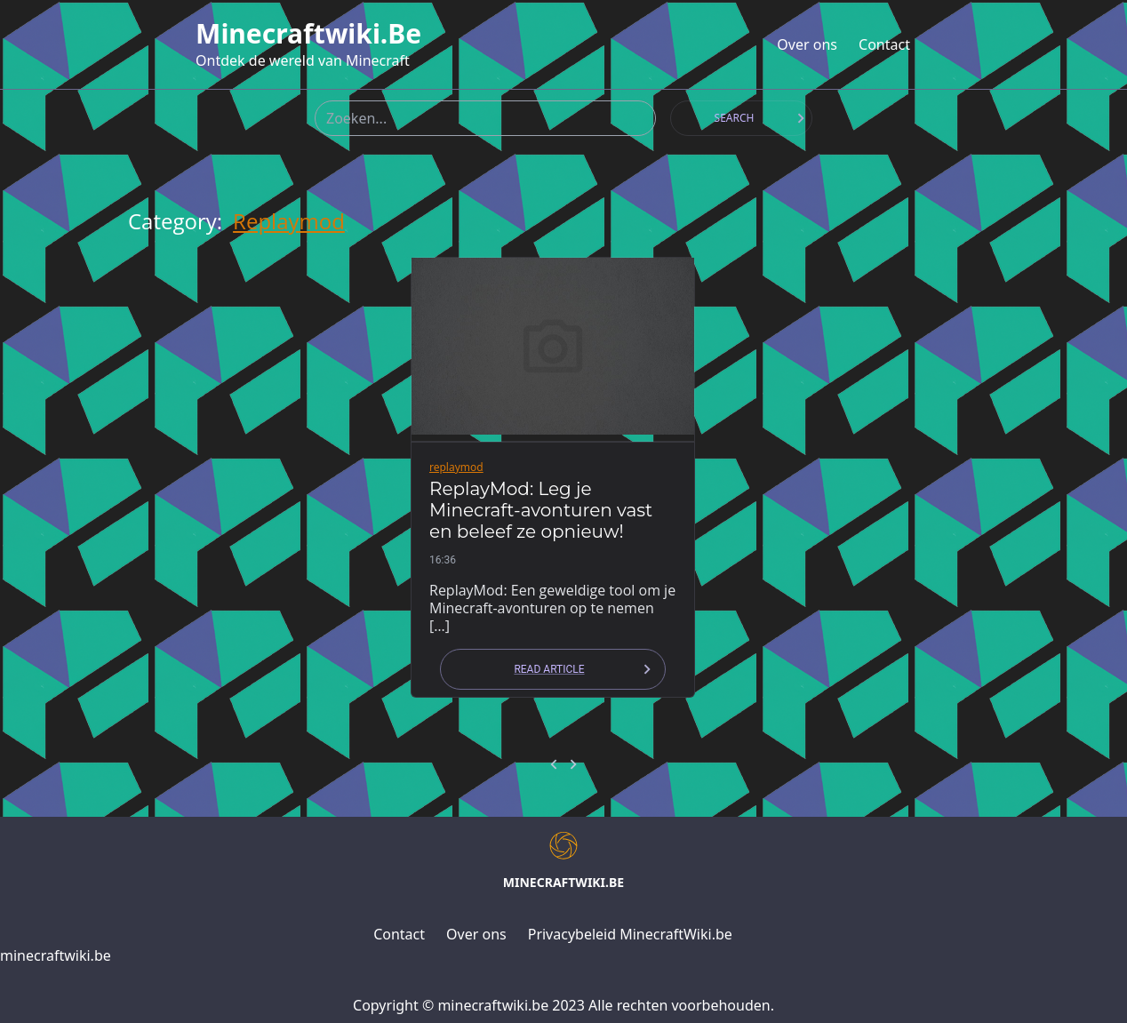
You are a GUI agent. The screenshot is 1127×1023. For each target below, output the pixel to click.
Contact (884, 44)
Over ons (807, 44)
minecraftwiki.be (308, 34)
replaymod (289, 221)
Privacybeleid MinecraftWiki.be (630, 934)
